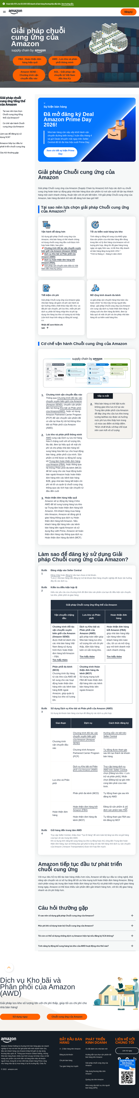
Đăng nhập (55, 575)
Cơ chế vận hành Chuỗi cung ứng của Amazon (13, 125)
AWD (48, 438)
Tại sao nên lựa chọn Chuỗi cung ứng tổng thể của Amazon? (13, 114)
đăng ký (69, 575)
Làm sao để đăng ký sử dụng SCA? (11, 135)
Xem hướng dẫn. (67, 4)
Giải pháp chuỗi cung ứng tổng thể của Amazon (12, 101)
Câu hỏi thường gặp (9, 152)
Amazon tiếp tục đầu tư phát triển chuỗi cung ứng (12, 145)
